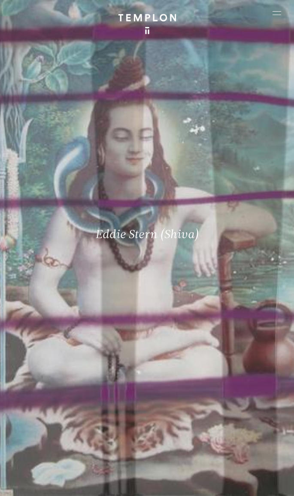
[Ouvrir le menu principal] (277, 13)
